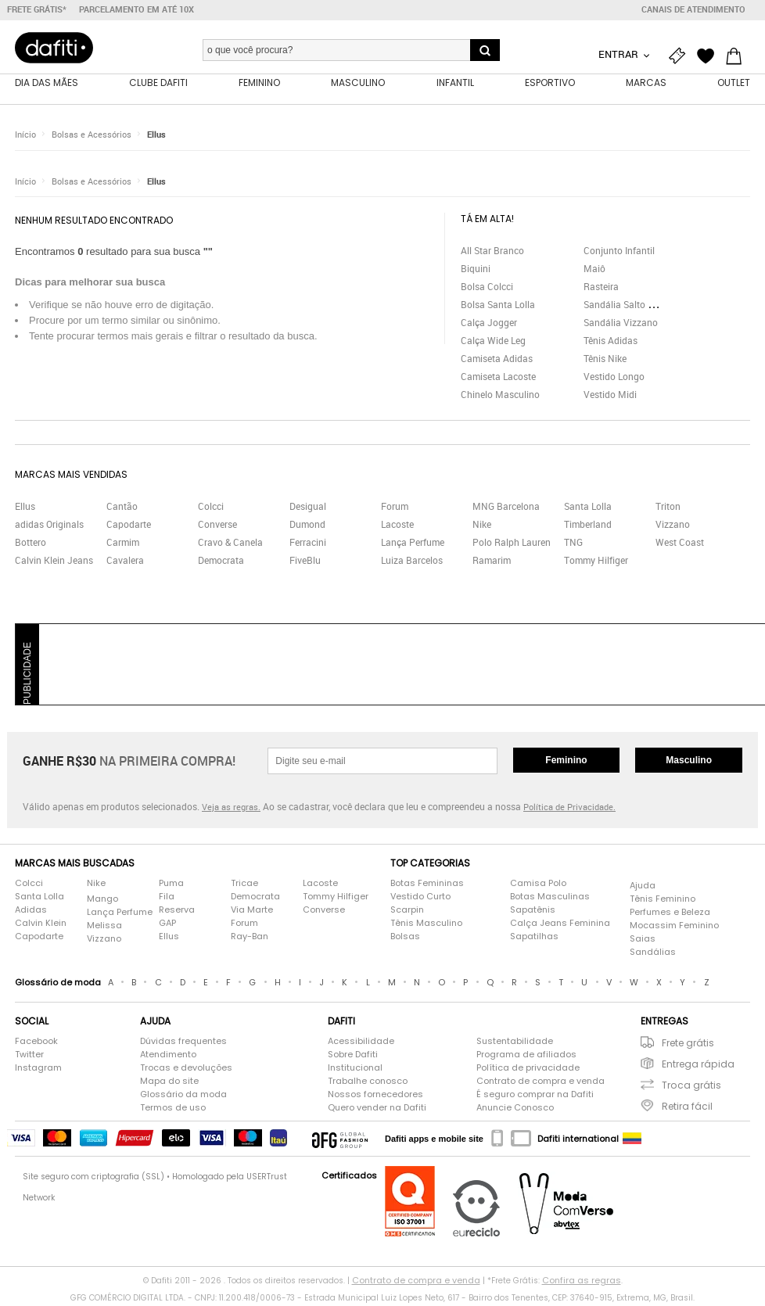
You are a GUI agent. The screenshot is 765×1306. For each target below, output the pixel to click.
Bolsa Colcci (487, 288)
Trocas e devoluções (186, 1069)
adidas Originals (49, 526)
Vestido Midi (610, 396)
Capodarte (128, 526)
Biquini (475, 270)
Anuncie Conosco (515, 1109)
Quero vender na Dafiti (377, 1109)
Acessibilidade (361, 1043)
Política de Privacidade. (569, 809)
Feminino (566, 762)
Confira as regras (581, 1282)
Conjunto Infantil (619, 252)
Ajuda (642, 887)
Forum (394, 508)
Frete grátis (688, 1045)
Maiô (594, 270)
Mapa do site (169, 1083)
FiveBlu (305, 562)
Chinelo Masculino (500, 396)
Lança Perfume (412, 544)
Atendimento (168, 1056)
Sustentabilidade (514, 1043)
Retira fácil (687, 1108)
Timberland (588, 526)
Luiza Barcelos (412, 562)
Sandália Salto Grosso (630, 306)
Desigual (307, 508)
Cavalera (125, 562)
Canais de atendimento (693, 9)
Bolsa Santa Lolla (498, 306)
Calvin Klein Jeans (54, 562)
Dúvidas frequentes (183, 1043)
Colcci (211, 508)
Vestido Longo (614, 378)
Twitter (29, 1056)
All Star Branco (492, 252)
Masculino (689, 762)
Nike (481, 526)
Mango (102, 900)
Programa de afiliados (526, 1056)
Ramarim (491, 562)
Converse (217, 526)
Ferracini (307, 544)
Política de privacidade (528, 1069)
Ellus (156, 136)
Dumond (307, 526)
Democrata (221, 562)
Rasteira (601, 288)
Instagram (38, 1069)
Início (25, 136)
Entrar (619, 54)
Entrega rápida (698, 1066)
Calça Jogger (489, 324)
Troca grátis (691, 1087)
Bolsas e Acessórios (91, 136)
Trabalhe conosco (368, 1083)
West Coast (679, 544)
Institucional (355, 1069)
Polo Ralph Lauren (511, 544)
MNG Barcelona (506, 508)
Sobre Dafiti (353, 1056)
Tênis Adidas (611, 342)
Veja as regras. (231, 809)
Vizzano (672, 526)
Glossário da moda (183, 1096)
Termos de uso (173, 1109)
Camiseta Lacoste (498, 378)
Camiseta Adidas (497, 360)
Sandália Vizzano (621, 324)
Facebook (36, 1043)
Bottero (30, 544)
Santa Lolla (588, 508)
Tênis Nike (605, 360)
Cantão (122, 508)
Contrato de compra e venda (540, 1083)
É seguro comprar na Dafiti (535, 1096)
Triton (668, 508)
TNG (573, 544)
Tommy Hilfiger (596, 562)
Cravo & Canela (230, 544)
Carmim (122, 544)
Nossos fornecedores (375, 1096)
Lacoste (397, 526)
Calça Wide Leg (493, 342)
